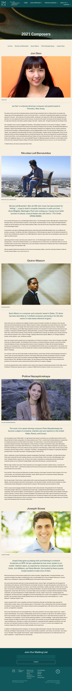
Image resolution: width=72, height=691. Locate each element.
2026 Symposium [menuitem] (36, 2)
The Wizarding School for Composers (37, 623)
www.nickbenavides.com (23, 251)
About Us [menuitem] (64, 2)
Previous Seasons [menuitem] (51, 2)
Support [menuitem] (67, 4)
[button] (36, 652)
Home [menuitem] (26, 2)
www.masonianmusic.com (56, 367)
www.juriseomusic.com (50, 140)
